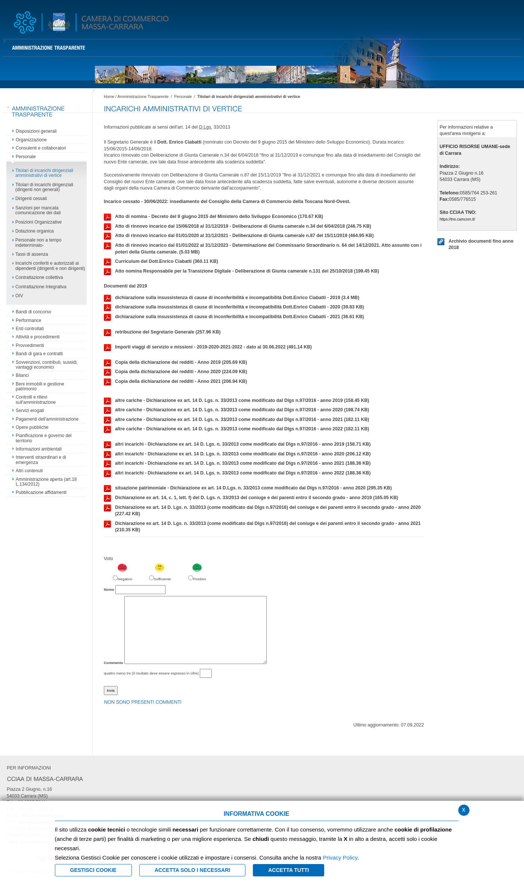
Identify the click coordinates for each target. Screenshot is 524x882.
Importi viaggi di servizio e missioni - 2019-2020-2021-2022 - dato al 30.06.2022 (208, 347)
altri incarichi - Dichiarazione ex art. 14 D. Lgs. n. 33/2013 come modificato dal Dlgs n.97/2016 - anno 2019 (237, 444)
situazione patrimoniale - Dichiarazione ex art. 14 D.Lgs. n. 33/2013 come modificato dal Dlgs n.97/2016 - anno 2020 (248, 488)
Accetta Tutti (288, 870)
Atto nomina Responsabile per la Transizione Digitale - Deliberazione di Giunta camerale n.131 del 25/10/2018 (241, 271)
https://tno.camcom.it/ (457, 219)
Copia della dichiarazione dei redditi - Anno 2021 (175, 381)
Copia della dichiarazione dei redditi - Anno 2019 (175, 362)
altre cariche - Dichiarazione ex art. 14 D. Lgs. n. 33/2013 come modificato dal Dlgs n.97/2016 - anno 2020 (236, 410)
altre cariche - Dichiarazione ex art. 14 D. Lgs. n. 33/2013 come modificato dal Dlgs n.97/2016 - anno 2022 (236, 429)
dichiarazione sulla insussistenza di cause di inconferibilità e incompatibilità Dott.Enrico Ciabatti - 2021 (234, 317)
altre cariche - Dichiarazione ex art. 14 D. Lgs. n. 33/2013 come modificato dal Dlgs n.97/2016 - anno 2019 (236, 400)
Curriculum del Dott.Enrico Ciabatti (161, 261)
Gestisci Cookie (93, 870)
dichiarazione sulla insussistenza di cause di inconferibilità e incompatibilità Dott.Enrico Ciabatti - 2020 (234, 307)
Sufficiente (162, 579)
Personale (183, 96)
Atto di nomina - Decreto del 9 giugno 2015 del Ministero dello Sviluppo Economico (213, 216)
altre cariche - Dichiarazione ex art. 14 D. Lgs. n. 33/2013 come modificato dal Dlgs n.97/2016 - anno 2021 (236, 420)
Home (109, 96)
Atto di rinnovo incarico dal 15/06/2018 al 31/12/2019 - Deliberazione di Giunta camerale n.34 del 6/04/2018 (237, 226)
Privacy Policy (340, 857)
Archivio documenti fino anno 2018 (475, 244)
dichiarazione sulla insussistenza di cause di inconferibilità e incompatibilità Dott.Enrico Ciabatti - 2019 (231, 298)
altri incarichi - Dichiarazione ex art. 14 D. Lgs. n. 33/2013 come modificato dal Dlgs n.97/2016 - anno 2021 (237, 463)
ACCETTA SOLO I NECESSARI (192, 870)
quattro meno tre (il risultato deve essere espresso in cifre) (151, 673)
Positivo (199, 579)
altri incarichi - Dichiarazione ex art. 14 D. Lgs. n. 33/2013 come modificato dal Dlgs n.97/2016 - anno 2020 (237, 454)
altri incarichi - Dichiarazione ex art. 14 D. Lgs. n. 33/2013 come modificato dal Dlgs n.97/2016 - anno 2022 (237, 473)
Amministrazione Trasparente (142, 96)
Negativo (125, 579)
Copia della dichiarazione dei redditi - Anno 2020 (175, 372)
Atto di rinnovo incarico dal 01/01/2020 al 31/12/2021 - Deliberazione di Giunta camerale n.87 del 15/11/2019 (239, 236)
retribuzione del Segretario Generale (162, 332)
